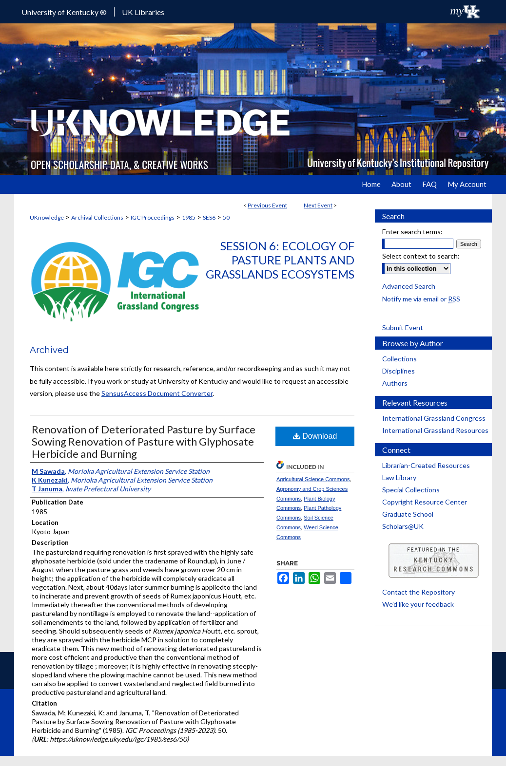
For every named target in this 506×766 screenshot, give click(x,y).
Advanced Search (408, 286)
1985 (188, 217)
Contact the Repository (418, 592)
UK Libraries (143, 12)
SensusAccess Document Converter (157, 393)
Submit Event (402, 327)
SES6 (209, 217)
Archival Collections (97, 217)
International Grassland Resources (435, 430)
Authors (395, 383)
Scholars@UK (403, 526)
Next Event (318, 205)
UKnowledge (47, 217)
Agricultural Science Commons (313, 479)
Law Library (399, 477)
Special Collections (411, 490)
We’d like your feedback (418, 604)
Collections (399, 359)
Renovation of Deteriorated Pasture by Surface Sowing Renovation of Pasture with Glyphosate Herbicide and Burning (143, 441)
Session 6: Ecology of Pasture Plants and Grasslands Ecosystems (280, 260)
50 (226, 217)
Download (315, 436)
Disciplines (398, 371)
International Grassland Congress (434, 418)
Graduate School (407, 514)
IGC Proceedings (153, 217)
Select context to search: (421, 256)
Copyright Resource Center (424, 502)
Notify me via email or (421, 299)
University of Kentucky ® (64, 12)
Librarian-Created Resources (426, 465)
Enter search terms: (412, 231)
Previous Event (267, 205)
